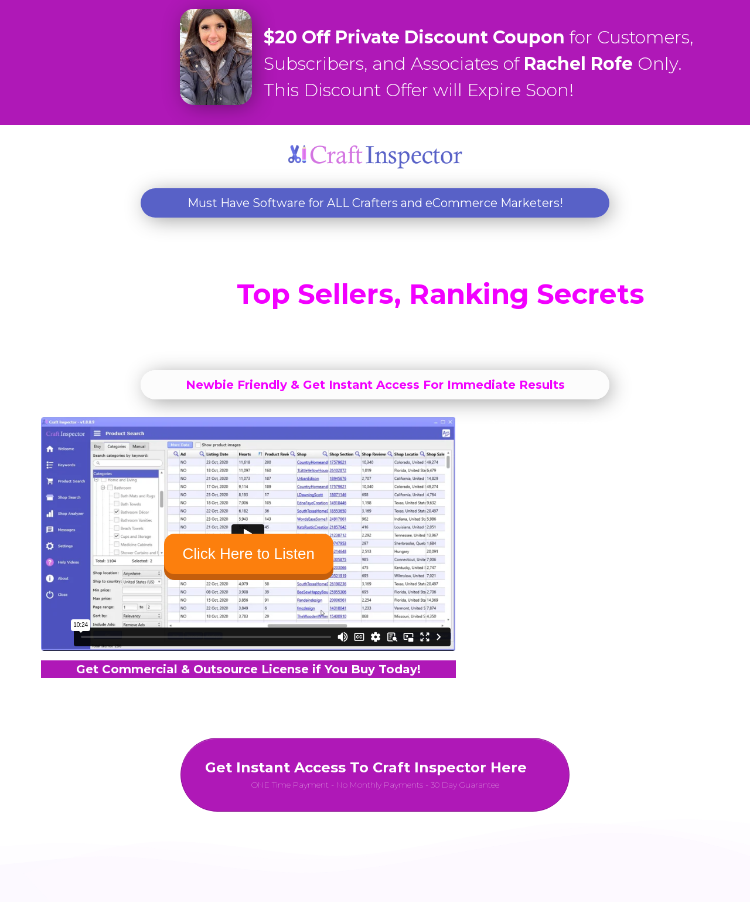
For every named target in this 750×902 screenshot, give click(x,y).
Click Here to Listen (249, 553)
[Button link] (375, 775)
